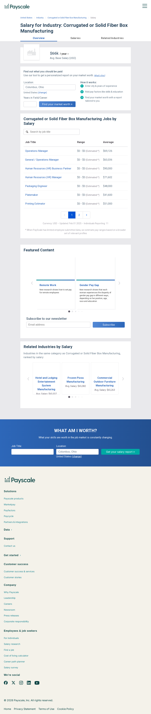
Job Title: (16, 446)
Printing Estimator (35, 203)
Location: (29, 82)
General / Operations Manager (42, 159)
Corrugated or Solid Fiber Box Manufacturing (67, 18)
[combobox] (50, 87)
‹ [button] (32, 282)
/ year (63, 53)
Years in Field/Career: (36, 97)
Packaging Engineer (36, 186)
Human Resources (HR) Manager (43, 177)
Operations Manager (36, 150)
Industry (40, 18)
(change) (42, 92)
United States (26, 18)
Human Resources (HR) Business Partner (48, 168)
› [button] (119, 282)
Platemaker (31, 194)
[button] (38, 37)
